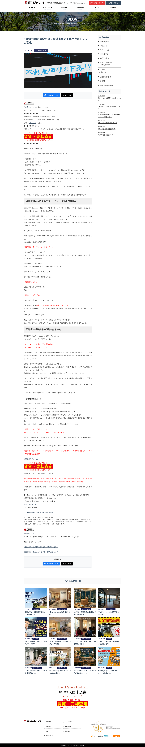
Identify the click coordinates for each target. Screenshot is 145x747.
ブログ (96, 7)
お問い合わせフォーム (31, 504)
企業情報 (113, 7)
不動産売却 (103, 46)
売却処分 (64, 7)
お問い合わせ (113, 3)
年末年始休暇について (106, 135)
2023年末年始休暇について (107, 123)
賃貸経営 (103, 81)
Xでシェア (67, 95)
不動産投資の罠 (105, 42)
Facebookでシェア (51, 95)
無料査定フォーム (96, 3)
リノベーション (48, 7)
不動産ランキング (30, 107)
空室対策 (103, 72)
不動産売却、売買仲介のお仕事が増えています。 (41, 547)
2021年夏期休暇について (106, 129)
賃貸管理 (32, 7)
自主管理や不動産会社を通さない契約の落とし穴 (41, 552)
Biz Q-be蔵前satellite (106, 85)
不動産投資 (80, 7)
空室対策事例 (104, 54)
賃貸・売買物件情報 (106, 62)
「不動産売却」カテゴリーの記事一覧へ (39, 512)
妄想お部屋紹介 (105, 65)
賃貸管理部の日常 (105, 77)
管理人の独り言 (105, 58)
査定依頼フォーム (31, 459)
